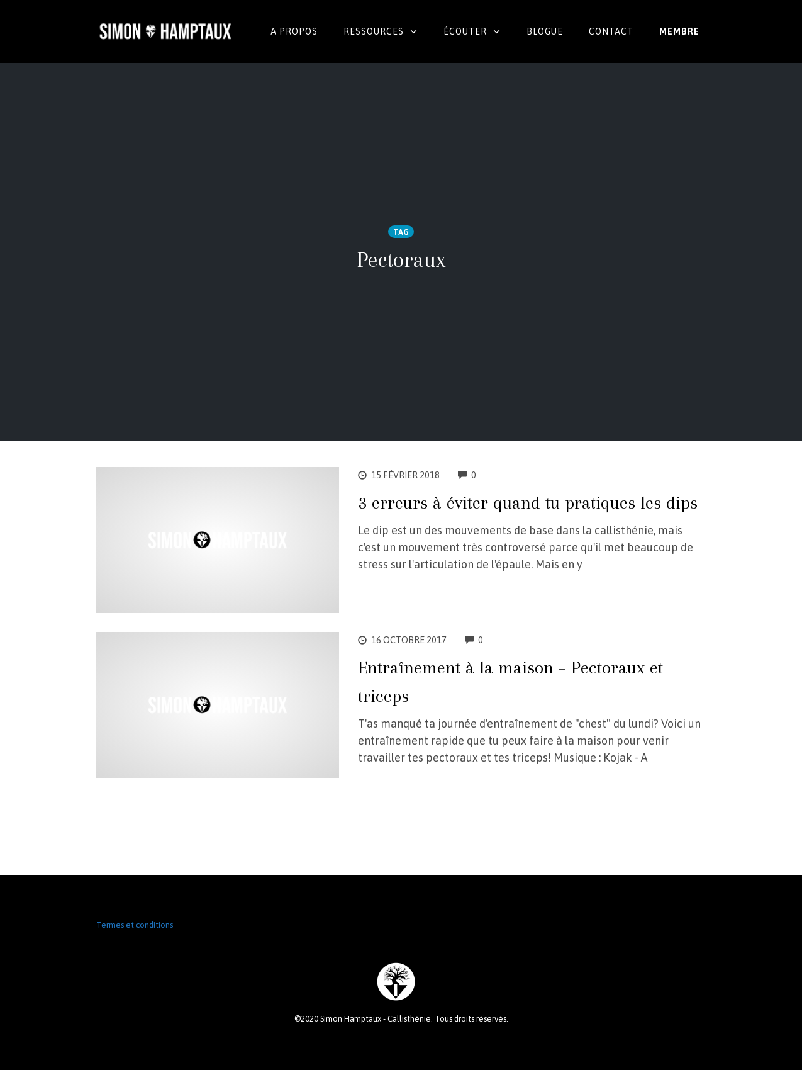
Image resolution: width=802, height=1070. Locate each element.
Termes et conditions (134, 925)
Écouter (465, 31)
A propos (294, 31)
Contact (611, 31)
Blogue (544, 31)
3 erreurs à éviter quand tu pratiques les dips (528, 502)
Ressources (373, 31)
